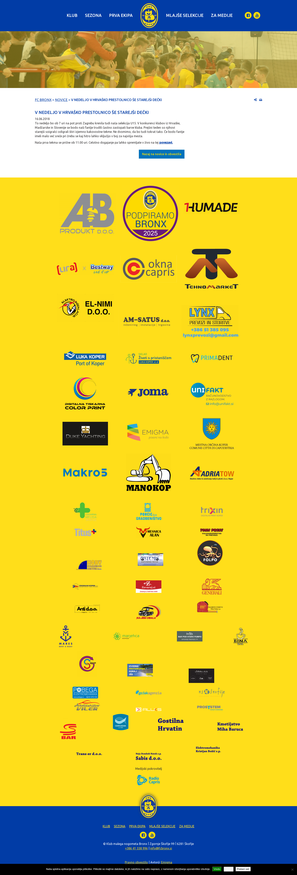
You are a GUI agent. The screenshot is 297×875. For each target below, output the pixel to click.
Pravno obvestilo (136, 862)
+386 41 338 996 (136, 848)
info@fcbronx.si (161, 848)
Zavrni (228, 869)
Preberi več (243, 869)
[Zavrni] (292, 869)
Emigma (166, 862)
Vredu (217, 869)
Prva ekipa (121, 15)
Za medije (222, 15)
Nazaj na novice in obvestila (161, 154)
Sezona (93, 15)
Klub (72, 15)
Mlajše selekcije (184, 15)
